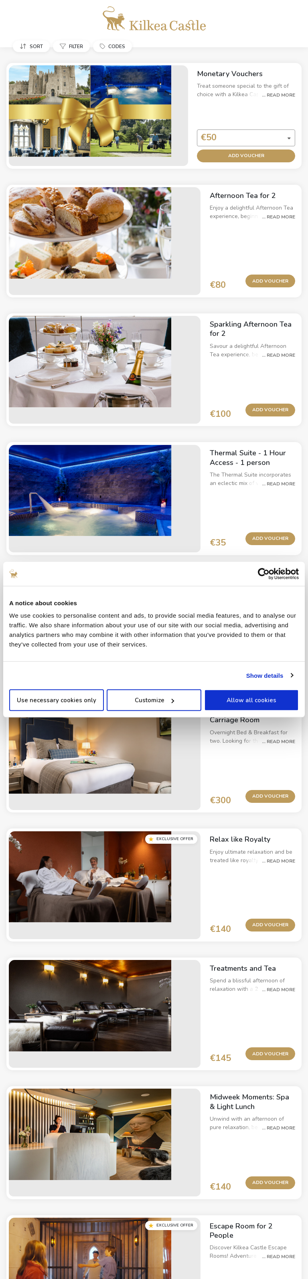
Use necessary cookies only (56, 700)
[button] (33, 46)
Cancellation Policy (180, 1219)
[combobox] (235, 130)
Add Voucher (239, 147)
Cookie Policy (232, 1220)
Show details (265, 675)
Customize (154, 700)
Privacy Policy (128, 1220)
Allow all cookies (251, 700)
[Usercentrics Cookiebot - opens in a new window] (264, 574)
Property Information (76, 1219)
